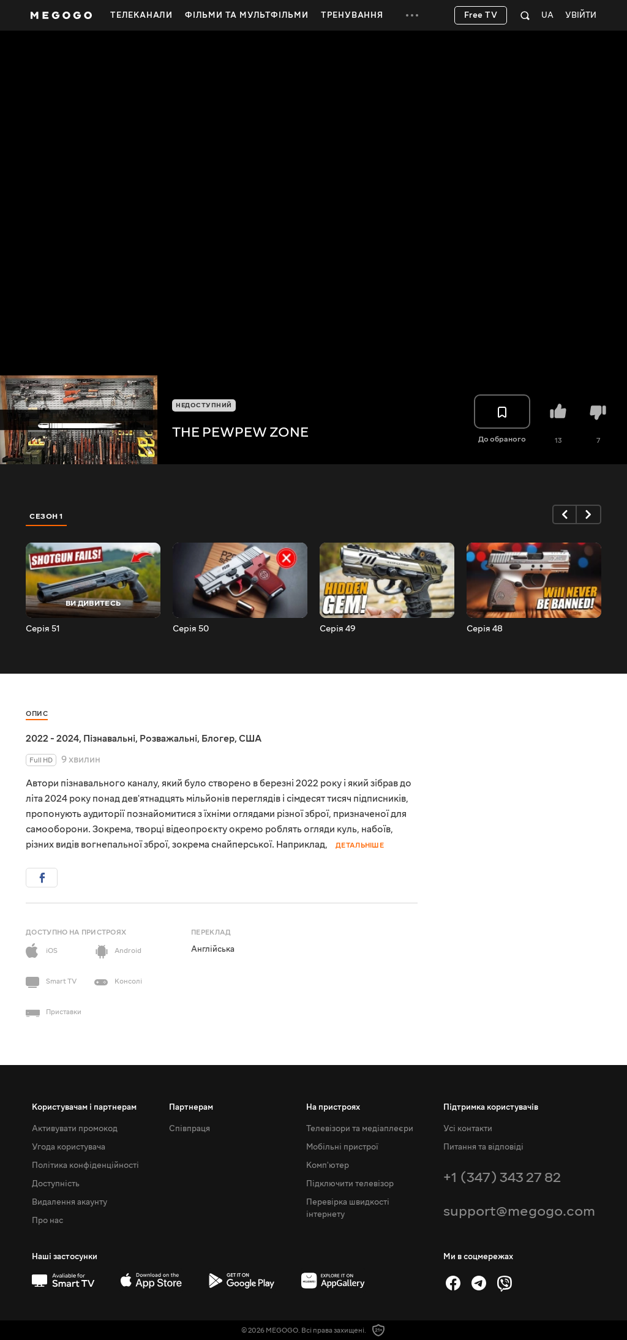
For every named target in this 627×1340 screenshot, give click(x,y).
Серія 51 (43, 628)
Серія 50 (191, 628)
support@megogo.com (519, 1211)
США (250, 738)
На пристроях (333, 1107)
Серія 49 (338, 628)
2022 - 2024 (52, 738)
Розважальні (168, 738)
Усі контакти (467, 1128)
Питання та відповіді (483, 1147)
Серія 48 (485, 628)
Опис (37, 713)
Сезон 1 (46, 516)
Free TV (481, 15)
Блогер (218, 738)
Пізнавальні (109, 738)
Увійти (580, 15)
